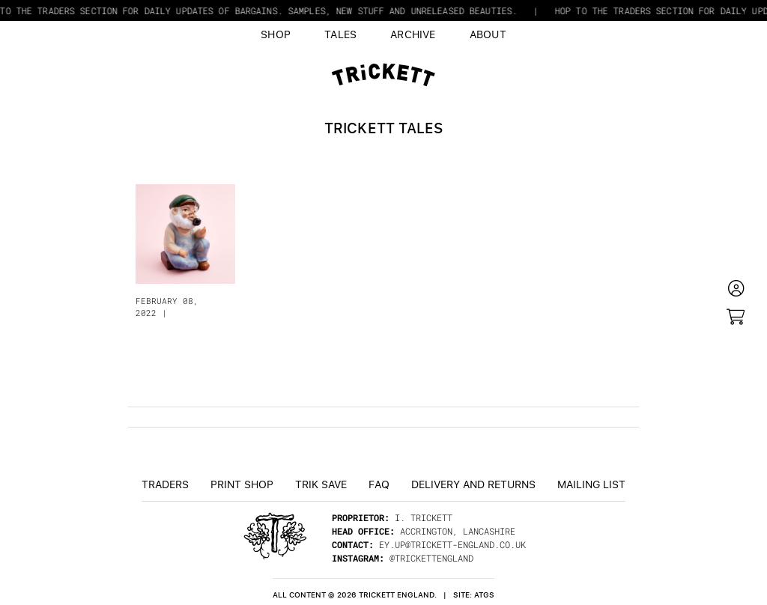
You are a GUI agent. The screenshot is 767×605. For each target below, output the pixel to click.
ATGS (484, 595)
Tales (340, 33)
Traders (165, 483)
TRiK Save (321, 483)
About (488, 33)
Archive (413, 33)
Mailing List (591, 483)
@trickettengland (431, 558)
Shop (276, 33)
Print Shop (241, 483)
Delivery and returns (473, 483)
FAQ (379, 483)
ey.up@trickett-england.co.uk (452, 544)
